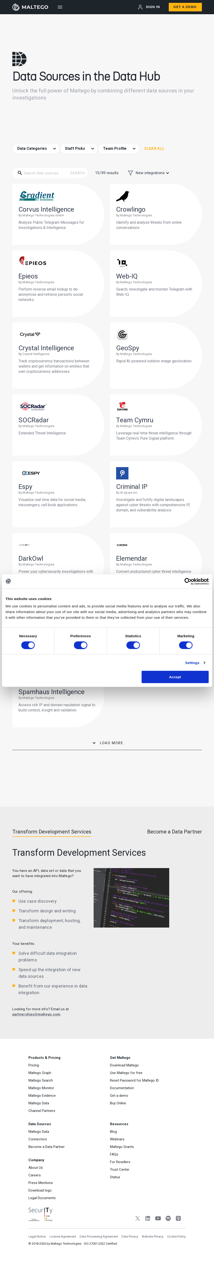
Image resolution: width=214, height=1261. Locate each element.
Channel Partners (41, 1111)
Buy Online (118, 1103)
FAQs (114, 1154)
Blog (113, 1131)
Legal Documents (42, 1198)
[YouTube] (158, 1218)
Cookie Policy (176, 1236)
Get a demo (119, 1095)
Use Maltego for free (126, 1073)
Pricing (33, 1065)
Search (77, 173)
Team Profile (115, 148)
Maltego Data (38, 1103)
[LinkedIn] (148, 1218)
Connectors (37, 1139)
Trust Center (119, 1169)
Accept (175, 677)
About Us (35, 1167)
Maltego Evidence (42, 1095)
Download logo (40, 1190)
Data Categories (32, 148)
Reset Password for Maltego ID (134, 1080)
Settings (192, 662)
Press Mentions (40, 1183)
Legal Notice (37, 1236)
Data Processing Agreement (99, 1236)
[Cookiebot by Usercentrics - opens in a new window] (188, 581)
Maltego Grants (122, 1147)
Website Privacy (152, 1236)
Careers (34, 1175)
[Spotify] (168, 1218)
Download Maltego (124, 1065)
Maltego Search (40, 1080)
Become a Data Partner (46, 1147)
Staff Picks (75, 148)
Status (115, 1177)
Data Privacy (130, 1236)
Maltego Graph (39, 1073)
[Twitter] (138, 1218)
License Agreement (63, 1236)
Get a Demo (185, 7)
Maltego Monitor (41, 1088)
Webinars (117, 1139)
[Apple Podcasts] (178, 1218)
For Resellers (120, 1162)
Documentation (122, 1088)
